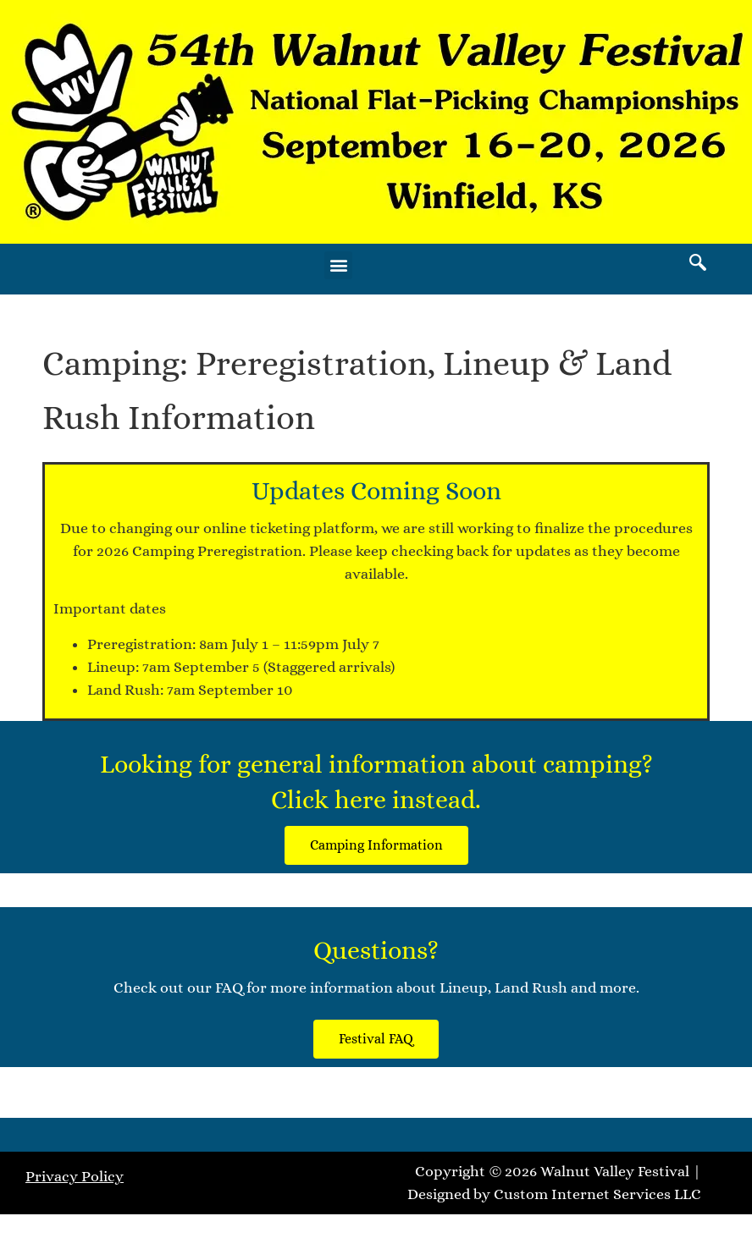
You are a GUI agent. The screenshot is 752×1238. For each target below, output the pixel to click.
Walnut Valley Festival (614, 1171)
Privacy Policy (74, 1176)
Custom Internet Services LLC (597, 1194)
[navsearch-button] (698, 265)
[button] (338, 265)
